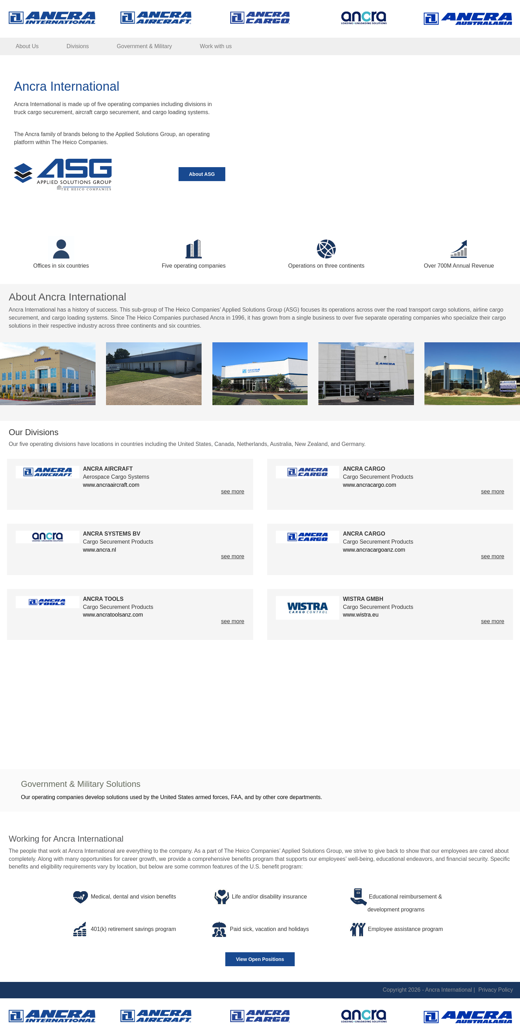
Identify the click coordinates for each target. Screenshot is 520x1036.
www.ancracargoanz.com (374, 550)
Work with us (216, 46)
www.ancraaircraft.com (111, 485)
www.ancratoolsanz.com (113, 615)
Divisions (78, 46)
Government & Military (144, 46)
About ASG (202, 174)
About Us (27, 46)
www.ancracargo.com (369, 485)
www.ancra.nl (99, 550)
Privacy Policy (495, 990)
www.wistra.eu (360, 615)
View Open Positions (260, 959)
